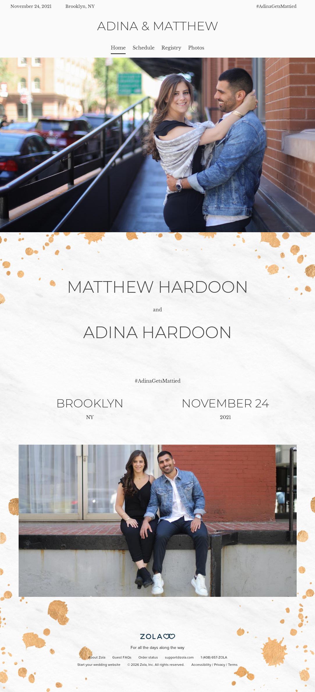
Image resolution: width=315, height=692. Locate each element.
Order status (148, 657)
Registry (171, 48)
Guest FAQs (121, 657)
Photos (196, 48)
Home (118, 48)
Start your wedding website (98, 665)
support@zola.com (179, 657)
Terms (233, 665)
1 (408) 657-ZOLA (214, 657)
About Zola (96, 657)
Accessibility (201, 665)
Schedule (143, 48)
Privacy (219, 665)
